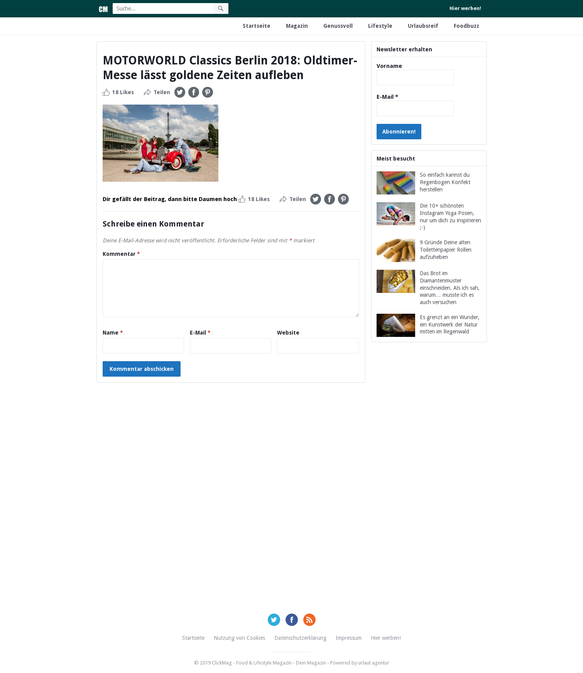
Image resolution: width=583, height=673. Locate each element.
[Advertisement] (429, 484)
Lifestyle (380, 26)
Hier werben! (465, 8)
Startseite (256, 26)
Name (113, 333)
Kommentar (121, 254)
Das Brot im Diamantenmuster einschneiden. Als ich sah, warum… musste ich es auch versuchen (450, 287)
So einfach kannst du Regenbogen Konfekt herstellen (445, 182)
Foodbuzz (466, 26)
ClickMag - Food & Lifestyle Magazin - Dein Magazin (269, 663)
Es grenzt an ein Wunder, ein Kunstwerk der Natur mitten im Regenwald (450, 324)
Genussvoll (338, 26)
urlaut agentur (373, 663)
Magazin (297, 26)
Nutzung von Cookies (239, 638)
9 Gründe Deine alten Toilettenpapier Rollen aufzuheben (445, 249)
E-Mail (200, 333)
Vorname (389, 66)
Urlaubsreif (423, 26)
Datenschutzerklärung (300, 638)
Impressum (349, 638)
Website (288, 333)
